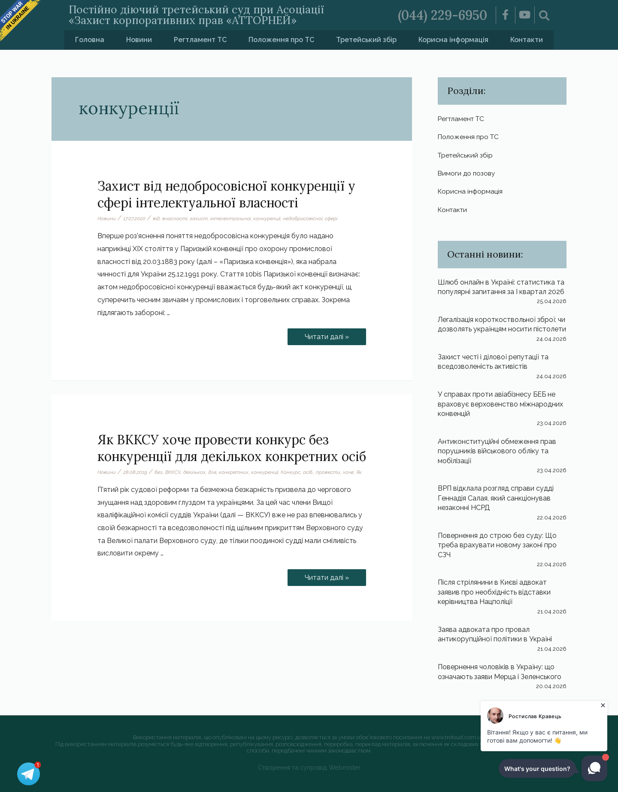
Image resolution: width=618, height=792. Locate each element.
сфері (331, 218)
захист (199, 218)
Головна (89, 40)
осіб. (308, 472)
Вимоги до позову (467, 173)
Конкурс (290, 472)
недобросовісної (302, 218)
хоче (348, 472)
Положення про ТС (281, 40)
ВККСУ (173, 472)
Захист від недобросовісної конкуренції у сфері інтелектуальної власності (226, 194)
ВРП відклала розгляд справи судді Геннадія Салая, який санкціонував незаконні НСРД (496, 498)
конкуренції (266, 218)
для (212, 472)
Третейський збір (366, 40)
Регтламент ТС (200, 40)
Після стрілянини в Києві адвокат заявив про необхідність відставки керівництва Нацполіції (494, 592)
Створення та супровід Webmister (309, 767)
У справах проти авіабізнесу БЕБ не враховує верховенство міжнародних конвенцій (500, 404)
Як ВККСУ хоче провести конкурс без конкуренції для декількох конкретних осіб (231, 447)
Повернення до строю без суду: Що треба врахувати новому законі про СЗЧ (497, 545)
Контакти (526, 40)
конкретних (233, 472)
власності (174, 218)
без (158, 472)
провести (328, 472)
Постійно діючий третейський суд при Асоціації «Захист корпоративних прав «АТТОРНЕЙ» (196, 15)
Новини (139, 40)
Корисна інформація (453, 40)
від (156, 218)
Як (359, 472)
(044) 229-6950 (442, 15)
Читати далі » (332, 334)
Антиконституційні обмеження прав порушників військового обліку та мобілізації (497, 451)
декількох (194, 472)
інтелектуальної (230, 218)
